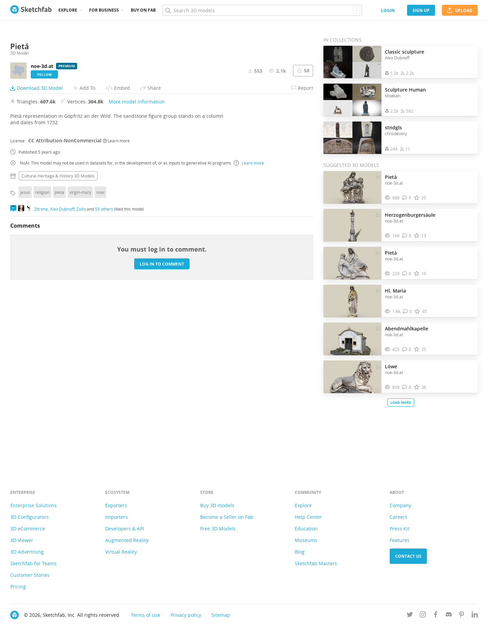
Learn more (116, 310)
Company (400, 505)
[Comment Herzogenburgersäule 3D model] (407, 236)
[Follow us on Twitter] (410, 615)
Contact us (408, 556)
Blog (300, 552)
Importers (116, 517)
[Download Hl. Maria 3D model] (378, 289)
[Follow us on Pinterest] (462, 615)
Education (306, 528)
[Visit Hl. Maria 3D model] (352, 301)
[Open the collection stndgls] (352, 138)
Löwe (391, 366)
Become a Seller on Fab (226, 517)
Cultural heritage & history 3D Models (58, 345)
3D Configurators (29, 517)
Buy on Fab (143, 10)
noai (100, 362)
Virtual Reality (121, 552)
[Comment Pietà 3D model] (407, 198)
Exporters (116, 505)
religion (42, 362)
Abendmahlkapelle (406, 328)
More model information (137, 271)
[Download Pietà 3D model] (378, 175)
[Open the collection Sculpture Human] (352, 100)
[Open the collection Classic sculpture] (352, 62)
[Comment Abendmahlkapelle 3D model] (407, 349)
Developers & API (124, 528)
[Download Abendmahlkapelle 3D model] (378, 327)
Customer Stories (30, 575)
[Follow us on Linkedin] (475, 615)
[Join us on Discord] (449, 615)
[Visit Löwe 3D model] (352, 376)
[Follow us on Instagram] (423, 615)
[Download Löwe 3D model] (378, 365)
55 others (104, 378)
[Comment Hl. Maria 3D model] (407, 311)
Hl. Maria (395, 290)
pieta (59, 362)
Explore (67, 10)
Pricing (18, 586)
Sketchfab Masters (316, 563)
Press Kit (399, 528)
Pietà (391, 177)
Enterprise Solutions (33, 505)
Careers (398, 517)
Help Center (308, 517)
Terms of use (145, 615)
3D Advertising (27, 552)
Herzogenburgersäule (410, 215)
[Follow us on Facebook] (436, 615)
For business (104, 10)
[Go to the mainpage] (31, 10)
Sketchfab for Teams (33, 563)
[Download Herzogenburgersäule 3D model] (378, 213)
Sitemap (220, 615)
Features (399, 540)
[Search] (262, 10)
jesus (25, 362)
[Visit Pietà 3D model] (352, 187)
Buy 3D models (217, 505)
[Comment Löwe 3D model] (407, 387)
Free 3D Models (218, 528)
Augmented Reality (127, 540)
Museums (306, 540)
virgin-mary (80, 362)
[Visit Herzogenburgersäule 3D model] (352, 225)
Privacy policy (185, 615)
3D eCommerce (27, 528)
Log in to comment (162, 433)
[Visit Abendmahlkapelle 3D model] (352, 339)
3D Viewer (21, 540)
